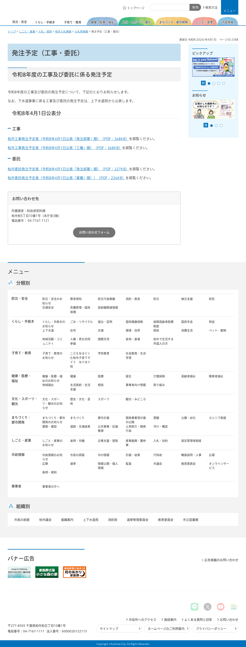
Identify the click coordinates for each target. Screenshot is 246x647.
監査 (128, 463)
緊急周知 (76, 298)
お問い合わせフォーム (94, 232)
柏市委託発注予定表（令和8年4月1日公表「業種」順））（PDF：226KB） (66, 178)
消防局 (112, 519)
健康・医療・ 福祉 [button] (21, 378)
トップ (12, 31)
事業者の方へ (51, 486)
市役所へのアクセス (142, 619)
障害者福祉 (216, 376)
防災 (156, 298)
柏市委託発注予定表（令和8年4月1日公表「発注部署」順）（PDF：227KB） (68, 169)
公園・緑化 (188, 417)
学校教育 (103, 353)
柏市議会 (45, 519)
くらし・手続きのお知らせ (53, 324)
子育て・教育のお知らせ (52, 355)
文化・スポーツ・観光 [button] (25, 401)
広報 (212, 455)
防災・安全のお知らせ (52, 301)
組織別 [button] (23, 506)
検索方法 (211, 7)
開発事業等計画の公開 (136, 420)
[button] (229, 7)
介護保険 (159, 376)
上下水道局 (90, 519)
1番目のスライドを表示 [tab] (209, 83)
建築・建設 (49, 426)
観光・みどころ (136, 399)
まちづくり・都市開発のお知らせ (53, 420)
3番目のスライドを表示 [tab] (218, 83)
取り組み (159, 384)
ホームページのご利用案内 (166, 628)
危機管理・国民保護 (80, 309)
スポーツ (103, 399)
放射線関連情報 (108, 307)
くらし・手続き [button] (23, 321)
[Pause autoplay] (203, 82)
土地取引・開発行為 (136, 428)
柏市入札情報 (63, 31)
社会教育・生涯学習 (136, 355)
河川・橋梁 (160, 426)
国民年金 (187, 321)
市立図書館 (190, 519)
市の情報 (103, 455)
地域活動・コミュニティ (52, 341)
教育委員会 (188, 463)
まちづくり (77, 417)
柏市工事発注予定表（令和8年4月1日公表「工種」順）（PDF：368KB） (65, 148)
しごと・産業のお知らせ (52, 443)
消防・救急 (133, 298)
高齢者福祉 (188, 376)
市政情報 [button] (18, 454)
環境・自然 (133, 330)
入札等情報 (81, 31)
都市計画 (103, 417)
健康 (73, 376)
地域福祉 (48, 384)
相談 (156, 330)
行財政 (157, 455)
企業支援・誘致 (108, 440)
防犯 (212, 298)
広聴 (45, 463)
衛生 (128, 376)
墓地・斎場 (133, 339)
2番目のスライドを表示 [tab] (213, 83)
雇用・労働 (77, 440)
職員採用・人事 (191, 455)
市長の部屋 (77, 455)
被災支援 (187, 298)
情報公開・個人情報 (108, 466)
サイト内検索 (154, 7)
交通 (101, 330)
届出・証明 (105, 321)
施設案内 (170, 619)
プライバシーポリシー (211, 628)
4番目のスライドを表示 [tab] (223, 83)
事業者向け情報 (136, 384)
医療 (101, 376)
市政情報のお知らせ (52, 457)
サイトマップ (109, 628)
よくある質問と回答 (198, 619)
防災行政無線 (106, 298)
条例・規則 (49, 472)
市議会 (157, 463)
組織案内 (67, 519)
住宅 (73, 330)
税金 (212, 321)
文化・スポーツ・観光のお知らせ (52, 403)
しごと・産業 (27, 31)
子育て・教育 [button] (21, 353)
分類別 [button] (23, 283)
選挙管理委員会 (137, 519)
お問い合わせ (229, 619)
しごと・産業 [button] (21, 440)
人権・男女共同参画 (80, 341)
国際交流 (103, 339)
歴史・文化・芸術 (80, 401)
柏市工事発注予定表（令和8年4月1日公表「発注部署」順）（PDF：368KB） (68, 139)
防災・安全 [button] (20, 298)
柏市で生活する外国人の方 (163, 341)
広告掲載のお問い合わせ (221, 560)
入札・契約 (45, 31)
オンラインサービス (219, 466)
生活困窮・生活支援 (80, 387)
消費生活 (187, 330)
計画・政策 (133, 455)
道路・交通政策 (80, 426)
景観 (156, 417)
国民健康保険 (134, 321)
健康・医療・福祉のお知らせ (52, 378)
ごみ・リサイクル (81, 321)
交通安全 (48, 307)
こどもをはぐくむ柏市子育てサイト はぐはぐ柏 (80, 360)
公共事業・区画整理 (108, 428)
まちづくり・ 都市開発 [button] (21, 420)
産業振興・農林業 (136, 443)
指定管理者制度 (191, 440)
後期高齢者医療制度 (163, 324)
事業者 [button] (16, 486)
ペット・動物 (217, 330)
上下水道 (48, 330)
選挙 (73, 463)
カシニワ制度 (217, 417)
